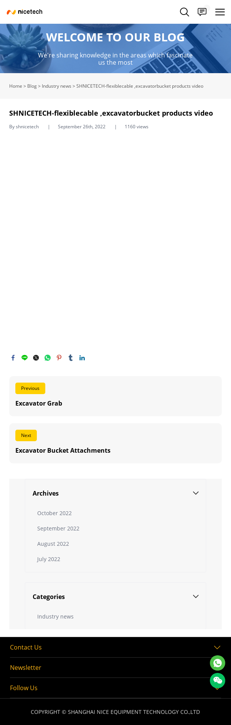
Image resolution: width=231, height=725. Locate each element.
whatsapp (47, 358)
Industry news (56, 86)
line (24, 358)
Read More (115, 396)
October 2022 (54, 513)
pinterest (59, 358)
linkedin (82, 358)
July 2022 (48, 559)
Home (15, 86)
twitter (36, 358)
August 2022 (53, 543)
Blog (32, 86)
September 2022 (58, 528)
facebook (13, 358)
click (115, 48)
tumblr (70, 358)
